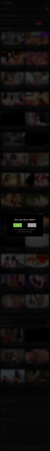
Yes (17, 225)
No (32, 225)
